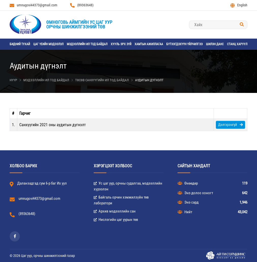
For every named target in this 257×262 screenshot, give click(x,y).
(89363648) (81, 5)
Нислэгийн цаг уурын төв (116, 219)
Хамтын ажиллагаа (149, 44)
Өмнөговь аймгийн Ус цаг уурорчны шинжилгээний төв (79, 24)
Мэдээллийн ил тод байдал (87, 44)
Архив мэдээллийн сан (115, 211)
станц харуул (237, 44)
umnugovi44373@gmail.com (33, 5)
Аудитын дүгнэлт (149, 80)
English (238, 5)
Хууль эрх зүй (121, 44)
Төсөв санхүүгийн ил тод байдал (102, 80)
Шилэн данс (215, 44)
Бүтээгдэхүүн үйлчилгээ (184, 44)
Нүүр (13, 80)
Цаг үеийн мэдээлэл (48, 44)
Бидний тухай (20, 44)
